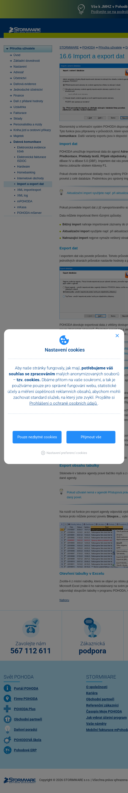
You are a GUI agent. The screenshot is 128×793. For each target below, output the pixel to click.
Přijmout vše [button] (91, 437)
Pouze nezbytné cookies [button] (37, 437)
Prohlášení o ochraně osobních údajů (63, 403)
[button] (64, 453)
